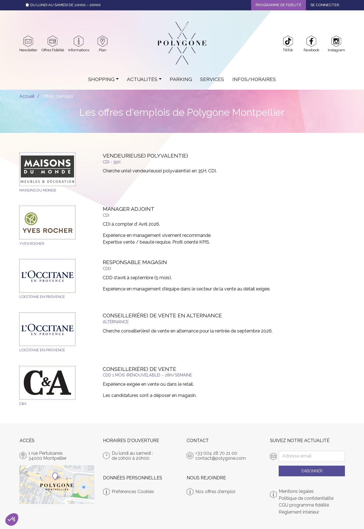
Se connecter (324, 5)
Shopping (101, 79)
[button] (12, 519)
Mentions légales (296, 491)
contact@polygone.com (220, 458)
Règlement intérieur (299, 512)
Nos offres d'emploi (215, 491)
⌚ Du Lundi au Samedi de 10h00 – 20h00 (63, 5)
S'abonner (311, 471)
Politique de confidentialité (306, 498)
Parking (181, 79)
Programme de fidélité (278, 5)
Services (212, 79)
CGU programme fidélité (304, 505)
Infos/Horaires (254, 79)
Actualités (142, 79)
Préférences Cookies (133, 491)
